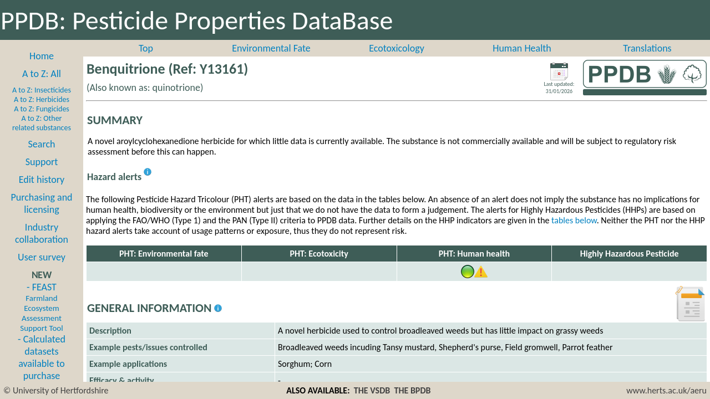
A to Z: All (41, 74)
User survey (41, 257)
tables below (574, 220)
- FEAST (41, 307)
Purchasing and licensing (41, 203)
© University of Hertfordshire (56, 390)
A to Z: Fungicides (41, 109)
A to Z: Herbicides (41, 99)
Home (41, 56)
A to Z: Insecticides (41, 90)
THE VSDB (372, 390)
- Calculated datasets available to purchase (41, 357)
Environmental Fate (271, 48)
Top (146, 48)
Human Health (522, 48)
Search (41, 144)
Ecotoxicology (396, 48)
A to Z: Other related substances (41, 123)
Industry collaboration (41, 233)
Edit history (42, 179)
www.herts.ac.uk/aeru (666, 390)
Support (42, 162)
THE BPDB (412, 390)
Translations (647, 48)
